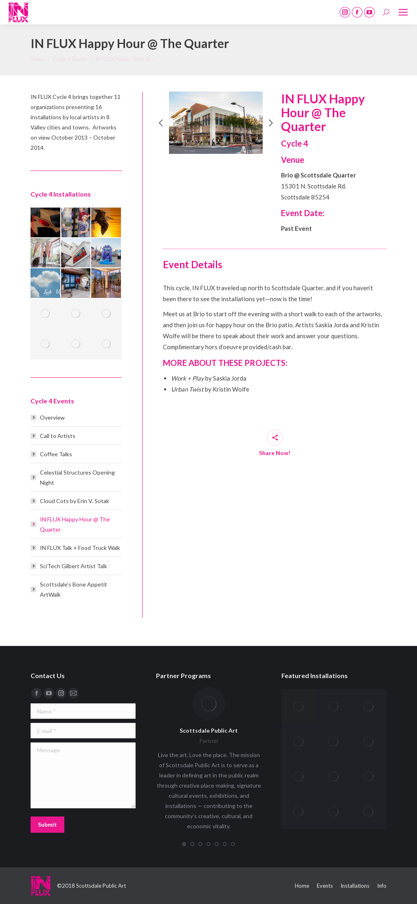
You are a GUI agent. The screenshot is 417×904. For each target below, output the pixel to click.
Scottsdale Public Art (209, 730)
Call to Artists (57, 435)
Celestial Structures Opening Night (77, 477)
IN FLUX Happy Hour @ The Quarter (75, 524)
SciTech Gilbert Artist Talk (73, 566)
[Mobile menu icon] (403, 12)
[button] (161, 123)
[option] (216, 123)
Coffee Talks (56, 454)
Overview (52, 417)
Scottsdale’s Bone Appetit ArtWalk (73, 589)
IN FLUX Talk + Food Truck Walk (80, 547)
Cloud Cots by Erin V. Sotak (74, 500)
